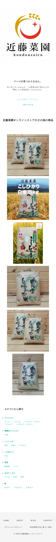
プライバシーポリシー (13, 527)
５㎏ (6, 456)
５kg (6, 435)
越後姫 (7, 466)
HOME (6, 520)
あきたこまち (9, 473)
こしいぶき (9, 441)
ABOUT (20, 520)
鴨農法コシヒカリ (11, 431)
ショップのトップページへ (28, 99)
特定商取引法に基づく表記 (41, 527)
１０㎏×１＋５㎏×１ (32, 422)
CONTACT (48, 520)
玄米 (22, 477)
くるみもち (17, 487)
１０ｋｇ (17, 422)
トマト (16, 466)
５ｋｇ (7, 422)
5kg (6, 445)
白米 (15, 477)
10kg (13, 445)
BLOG (33, 520)
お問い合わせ (28, 105)
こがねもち (9, 452)
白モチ (7, 487)
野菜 (6, 462)
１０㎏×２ (8, 424)
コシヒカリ (9, 418)
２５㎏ (7, 477)
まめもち (29, 487)
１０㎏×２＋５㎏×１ (24, 424)
